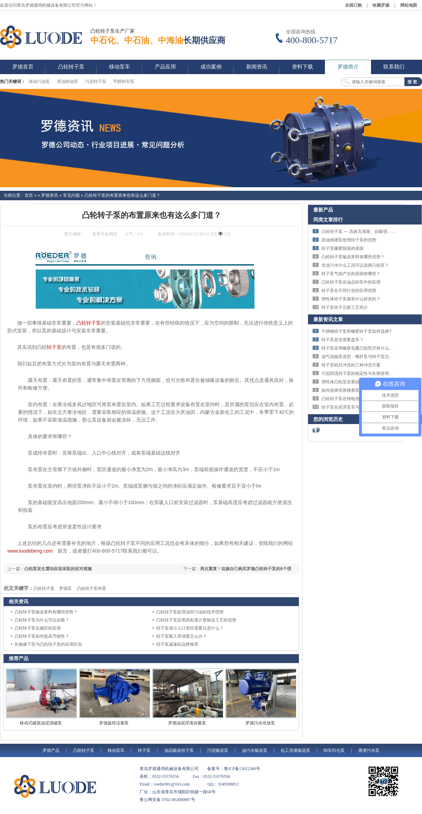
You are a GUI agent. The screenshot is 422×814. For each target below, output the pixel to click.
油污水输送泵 (254, 750)
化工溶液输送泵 (295, 750)
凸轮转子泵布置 (91, 588)
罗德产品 (51, 750)
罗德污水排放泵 (260, 723)
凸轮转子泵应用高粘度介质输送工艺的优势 (196, 620)
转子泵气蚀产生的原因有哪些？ (351, 273)
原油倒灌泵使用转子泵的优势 (348, 239)
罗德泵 (65, 588)
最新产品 (323, 210)
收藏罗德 (380, 5)
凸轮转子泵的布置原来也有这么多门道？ (122, 195)
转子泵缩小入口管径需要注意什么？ (190, 628)
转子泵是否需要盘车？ (342, 339)
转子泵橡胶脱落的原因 (342, 248)
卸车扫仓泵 (334, 750)
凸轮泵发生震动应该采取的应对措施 (58, 568)
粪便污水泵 (368, 750)
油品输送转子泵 (179, 750)
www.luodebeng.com (30, 551)
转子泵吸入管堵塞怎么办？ (181, 636)
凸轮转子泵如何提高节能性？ (41, 636)
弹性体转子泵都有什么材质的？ (351, 299)
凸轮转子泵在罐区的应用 (37, 628)
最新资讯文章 (328, 319)
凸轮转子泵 (88, 323)
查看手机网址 (104, 234)
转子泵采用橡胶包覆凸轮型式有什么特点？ (361, 348)
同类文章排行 (328, 219)
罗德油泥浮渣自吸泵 (187, 723)
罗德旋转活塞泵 (114, 723)
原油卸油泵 (67, 81)
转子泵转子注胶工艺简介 (344, 307)
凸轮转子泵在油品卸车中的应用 (351, 282)
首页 (29, 195)
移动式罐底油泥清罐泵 (41, 723)
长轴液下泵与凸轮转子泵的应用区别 (48, 644)
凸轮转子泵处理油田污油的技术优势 (190, 612)
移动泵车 (116, 750)
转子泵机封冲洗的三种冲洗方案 (351, 365)
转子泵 (54, 347)
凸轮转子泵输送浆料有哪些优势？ (46, 612)
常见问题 (71, 195)
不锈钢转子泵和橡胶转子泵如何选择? (356, 331)
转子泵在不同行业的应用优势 (348, 290)
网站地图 (408, 5)
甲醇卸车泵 (123, 81)
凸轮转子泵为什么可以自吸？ (41, 620)
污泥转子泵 (95, 81)
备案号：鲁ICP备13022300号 (233, 768)
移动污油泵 (39, 81)
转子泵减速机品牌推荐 (177, 644)
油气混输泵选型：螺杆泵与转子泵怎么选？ (361, 356)
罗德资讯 (49, 195)
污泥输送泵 (217, 750)
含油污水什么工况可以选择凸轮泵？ (355, 265)
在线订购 (353, 5)
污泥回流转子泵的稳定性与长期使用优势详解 (363, 373)
